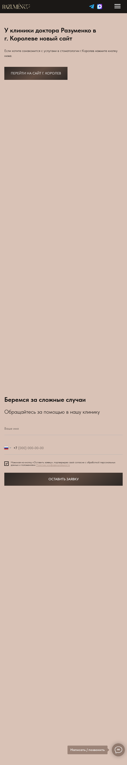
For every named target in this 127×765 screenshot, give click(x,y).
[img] (91, 6)
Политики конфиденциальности (53, 464)
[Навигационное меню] (117, 6)
